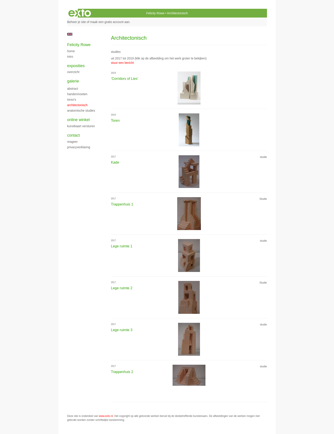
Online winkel (78, 120)
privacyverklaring (78, 147)
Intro (70, 56)
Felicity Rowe (155, 13)
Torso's (71, 99)
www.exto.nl (106, 416)
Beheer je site (76, 22)
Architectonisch (77, 105)
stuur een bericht (122, 62)
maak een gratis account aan (110, 22)
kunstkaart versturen (81, 126)
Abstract (72, 88)
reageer (72, 141)
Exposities (76, 66)
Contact (73, 135)
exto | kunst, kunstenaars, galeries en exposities (79, 13)
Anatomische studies (81, 110)
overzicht (73, 72)
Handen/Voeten (77, 94)
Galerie (73, 81)
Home (71, 51)
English (69, 34)
